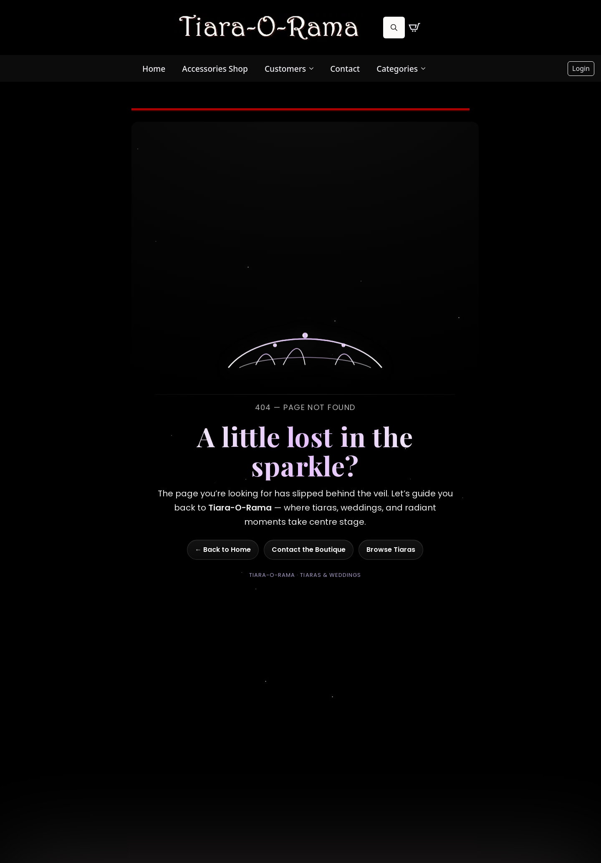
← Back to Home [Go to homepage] (223, 549)
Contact (345, 68)
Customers (285, 68)
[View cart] (414, 27)
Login (581, 68)
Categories (397, 68)
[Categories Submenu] (426, 68)
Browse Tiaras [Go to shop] (390, 549)
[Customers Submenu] (314, 68)
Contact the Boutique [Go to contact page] (309, 549)
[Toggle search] (394, 27)
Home (153, 68)
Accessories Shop (215, 68)
